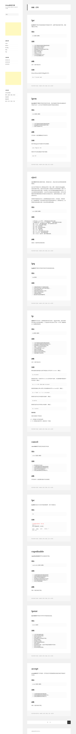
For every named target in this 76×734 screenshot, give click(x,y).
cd (45, 187)
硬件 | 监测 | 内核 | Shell (10, 94)
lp (44, 73)
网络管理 (7, 99)
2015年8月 (7, 64)
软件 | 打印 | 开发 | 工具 (10, 101)
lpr (33, 20)
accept (34, 668)
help (36, 226)
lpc (33, 500)
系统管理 (7, 97)
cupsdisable (37, 551)
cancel (34, 441)
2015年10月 (7, 62)
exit (33, 528)
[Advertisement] (13, 29)
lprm (34, 98)
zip (62, 187)
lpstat (34, 611)
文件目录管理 (7, 92)
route (6, 43)
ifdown (6, 45)
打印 (52, 85)
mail (43, 54)
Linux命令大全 (10, 5)
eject (33, 177)
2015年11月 (7, 60)
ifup (6, 51)
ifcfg (6, 49)
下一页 (69, 722)
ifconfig (6, 47)
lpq (33, 263)
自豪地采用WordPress (35, 731)
